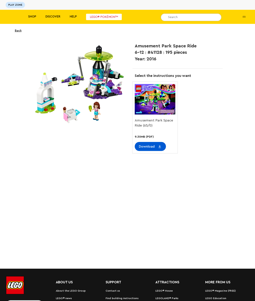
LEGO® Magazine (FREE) (220, 291)
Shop (32, 16)
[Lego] (11, 17)
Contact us (113, 291)
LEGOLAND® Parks (166, 298)
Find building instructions (122, 298)
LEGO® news (64, 298)
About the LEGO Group (71, 291)
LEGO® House (164, 291)
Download (147, 146)
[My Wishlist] (230, 17)
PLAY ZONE (15, 5)
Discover (52, 16)
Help (73, 16)
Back (16, 30)
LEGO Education (215, 298)
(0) (241, 17)
